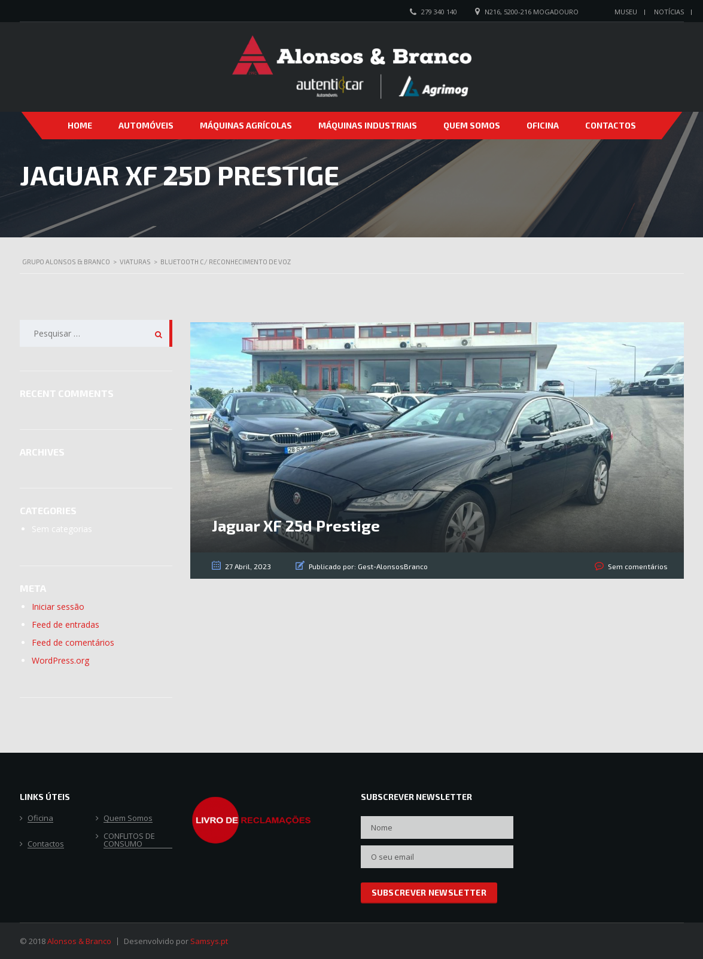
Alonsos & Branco (79, 941)
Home (80, 125)
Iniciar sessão (58, 606)
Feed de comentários (73, 642)
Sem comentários (638, 566)
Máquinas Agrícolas (246, 125)
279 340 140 (439, 11)
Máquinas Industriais (367, 125)
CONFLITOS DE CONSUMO (129, 840)
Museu (625, 11)
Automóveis (146, 125)
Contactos (610, 125)
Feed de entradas (65, 624)
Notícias (669, 11)
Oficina (543, 125)
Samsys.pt (209, 941)
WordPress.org (60, 660)
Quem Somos (471, 125)
